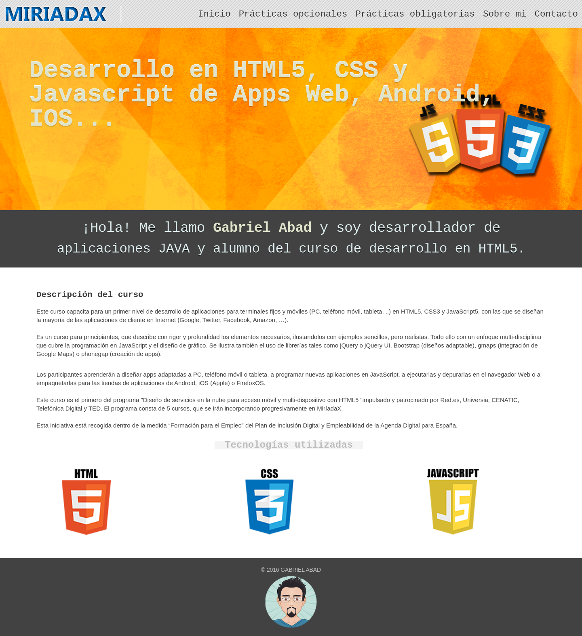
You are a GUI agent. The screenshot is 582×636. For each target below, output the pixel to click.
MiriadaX (60, 14)
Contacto (556, 14)
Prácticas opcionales (293, 14)
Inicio (214, 14)
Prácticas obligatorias (415, 14)
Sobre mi (505, 14)
